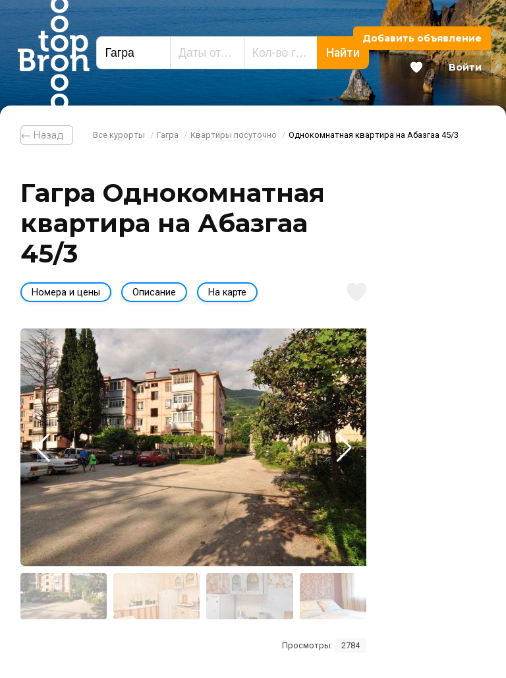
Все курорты (119, 135)
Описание (154, 292)
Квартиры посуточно (233, 135)
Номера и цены (66, 292)
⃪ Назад (46, 135)
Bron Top (53, 53)
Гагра (168, 135)
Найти (343, 52)
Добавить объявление (422, 38)
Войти (465, 67)
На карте (227, 292)
